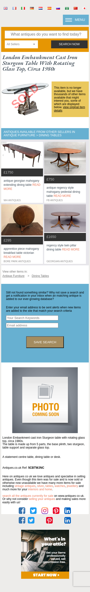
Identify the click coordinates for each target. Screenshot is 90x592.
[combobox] (21, 44)
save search (45, 342)
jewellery (72, 486)
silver (40, 486)
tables (49, 486)
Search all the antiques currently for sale (27, 496)
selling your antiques (42, 499)
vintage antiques (25, 486)
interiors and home (40, 489)
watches (60, 486)
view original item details (69, 109)
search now (69, 44)
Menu (80, 20)
